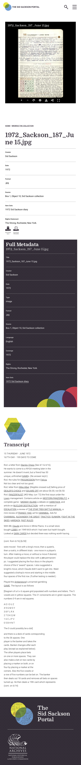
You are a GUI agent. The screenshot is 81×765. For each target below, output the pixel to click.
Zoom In (22, 100)
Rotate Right (34, 100)
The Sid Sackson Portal (26, 7)
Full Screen (59, 100)
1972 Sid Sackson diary (16, 209)
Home (7, 126)
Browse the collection (23, 126)
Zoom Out (28, 100)
